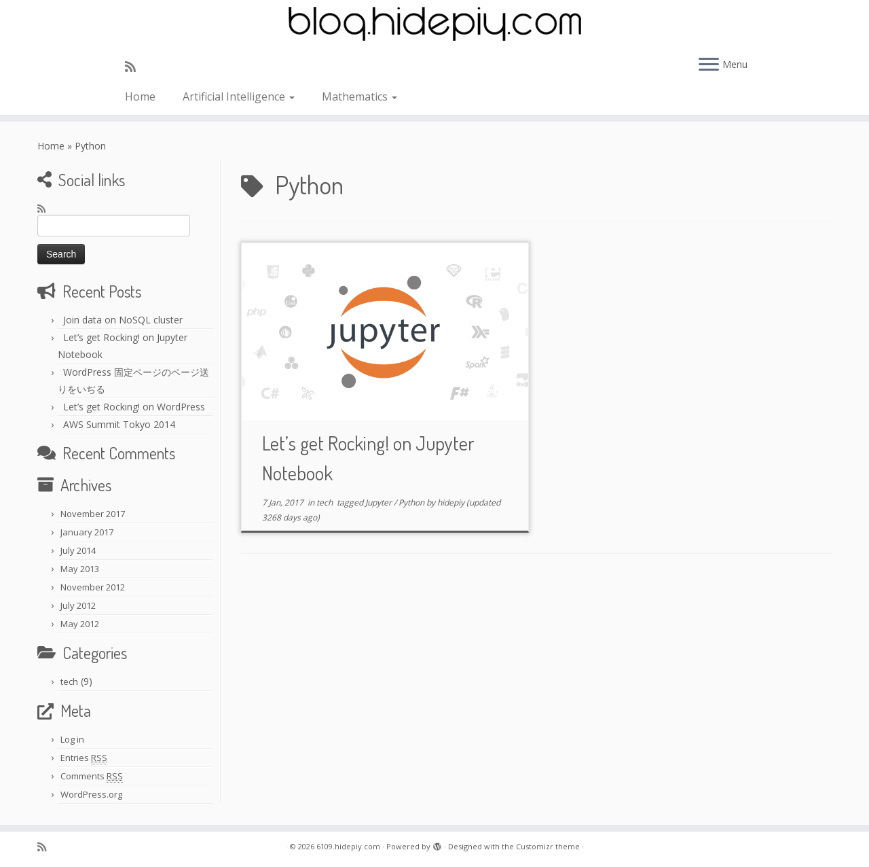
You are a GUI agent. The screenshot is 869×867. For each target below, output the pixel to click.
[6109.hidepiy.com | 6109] (434, 24)
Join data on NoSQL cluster (123, 319)
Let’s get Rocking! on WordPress (134, 406)
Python (412, 502)
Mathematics (359, 96)
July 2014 (78, 550)
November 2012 (92, 587)
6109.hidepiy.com (348, 846)
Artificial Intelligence (239, 96)
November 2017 (92, 514)
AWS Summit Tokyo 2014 (119, 424)
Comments (91, 776)
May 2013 (79, 569)
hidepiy (450, 502)
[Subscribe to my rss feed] (135, 66)
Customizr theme (548, 846)
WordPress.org (91, 794)
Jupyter (379, 502)
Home (140, 96)
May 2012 (79, 624)
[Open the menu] (709, 65)
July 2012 (78, 605)
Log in (72, 739)
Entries (83, 757)
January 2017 (86, 532)
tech (69, 681)
